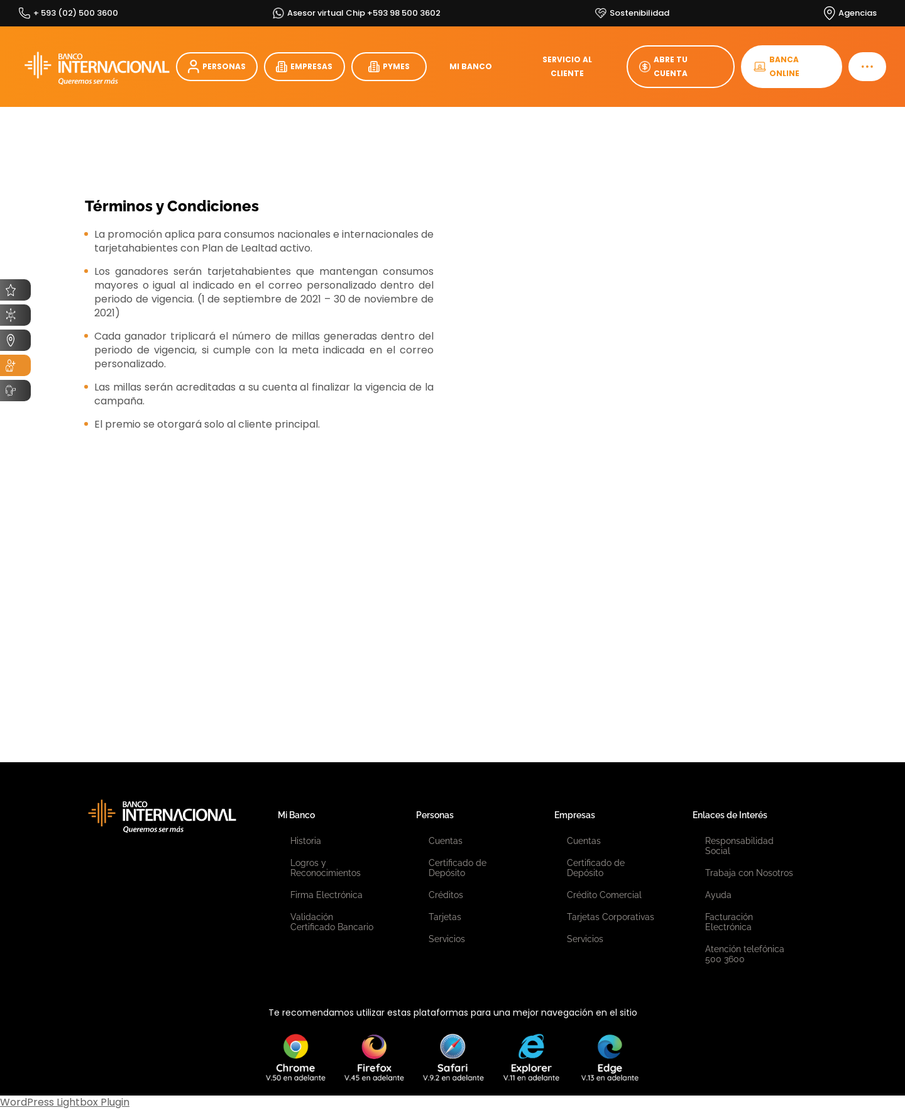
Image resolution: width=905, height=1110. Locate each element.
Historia (305, 841)
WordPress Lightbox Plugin (64, 1102)
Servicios (447, 939)
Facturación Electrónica (729, 922)
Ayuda (718, 895)
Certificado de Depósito (457, 868)
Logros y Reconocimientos (325, 868)
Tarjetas (445, 917)
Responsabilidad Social (739, 846)
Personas (435, 815)
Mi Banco (296, 815)
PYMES (389, 66)
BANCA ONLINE (776, 66)
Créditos (446, 895)
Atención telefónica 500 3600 (744, 954)
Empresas (574, 815)
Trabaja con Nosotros (749, 873)
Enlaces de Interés (730, 815)
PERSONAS (217, 67)
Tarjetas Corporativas (610, 917)
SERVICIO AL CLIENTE (567, 66)
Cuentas (446, 841)
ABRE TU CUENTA (663, 66)
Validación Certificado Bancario (331, 922)
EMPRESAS (304, 66)
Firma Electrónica (326, 895)
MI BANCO (470, 66)
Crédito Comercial (604, 895)
